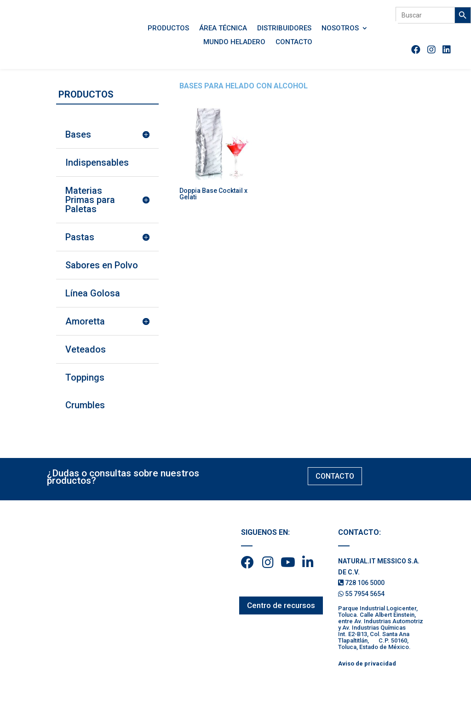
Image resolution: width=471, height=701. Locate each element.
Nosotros (340, 28)
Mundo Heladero (234, 42)
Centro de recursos (281, 605)
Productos (168, 28)
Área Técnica (223, 28)
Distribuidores (284, 28)
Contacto (294, 42)
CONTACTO (335, 476)
